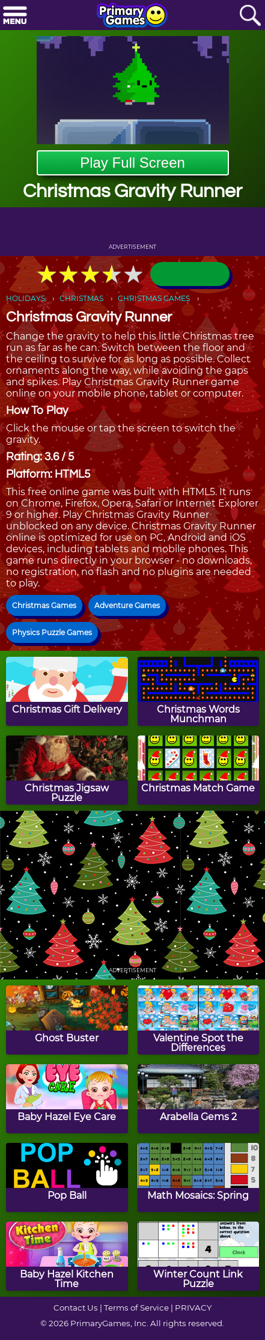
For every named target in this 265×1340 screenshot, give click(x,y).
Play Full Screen (132, 162)
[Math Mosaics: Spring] (199, 1177)
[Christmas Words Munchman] (199, 691)
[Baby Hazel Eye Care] (67, 1098)
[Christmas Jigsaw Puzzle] (67, 770)
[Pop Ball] (67, 1177)
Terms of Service (136, 1307)
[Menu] (15, 15)
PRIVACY (193, 1307)
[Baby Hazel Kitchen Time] (67, 1256)
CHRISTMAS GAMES (154, 298)
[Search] (250, 15)
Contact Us (75, 1307)
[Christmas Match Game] (199, 770)
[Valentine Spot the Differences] (199, 1020)
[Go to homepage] (132, 16)
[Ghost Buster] (67, 1020)
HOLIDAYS (25, 298)
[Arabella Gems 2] (199, 1098)
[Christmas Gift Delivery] (67, 691)
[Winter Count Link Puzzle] (199, 1256)
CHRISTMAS (81, 298)
